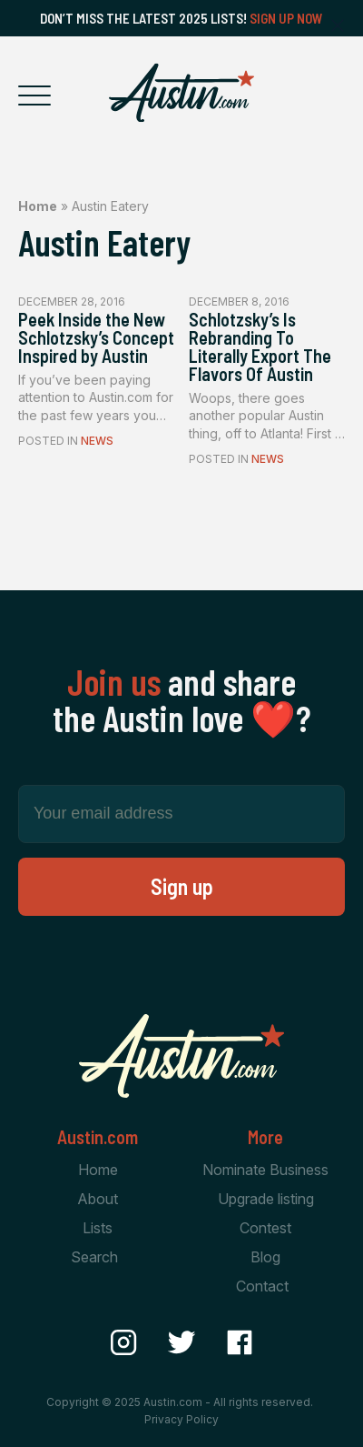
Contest (265, 1228)
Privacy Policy (181, 1419)
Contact (262, 1286)
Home (37, 206)
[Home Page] (181, 93)
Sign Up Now (286, 18)
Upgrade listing (266, 1199)
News (97, 440)
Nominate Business (265, 1170)
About (97, 1199)
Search (94, 1257)
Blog (265, 1257)
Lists (98, 1228)
